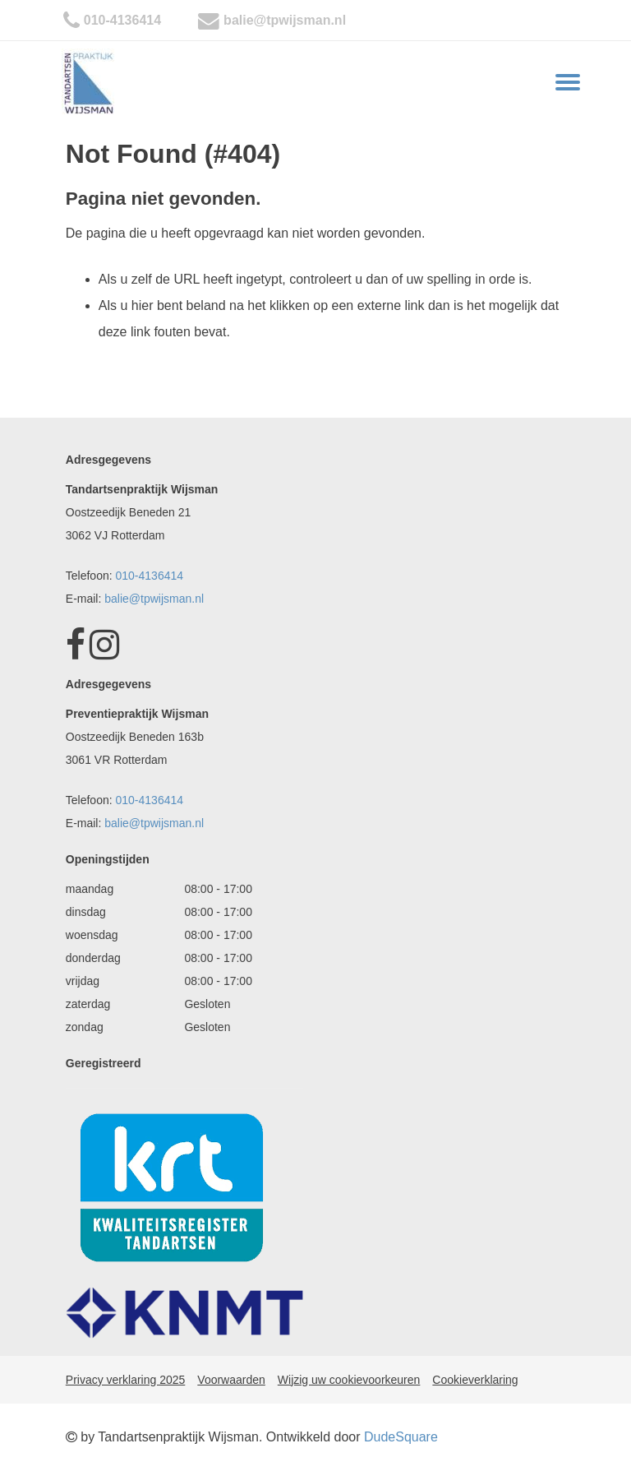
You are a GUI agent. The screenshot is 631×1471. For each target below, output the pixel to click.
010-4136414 (122, 20)
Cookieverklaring (475, 1379)
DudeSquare (401, 1437)
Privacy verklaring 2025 (126, 1379)
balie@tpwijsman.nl (284, 20)
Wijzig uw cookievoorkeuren (349, 1379)
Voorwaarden (231, 1379)
